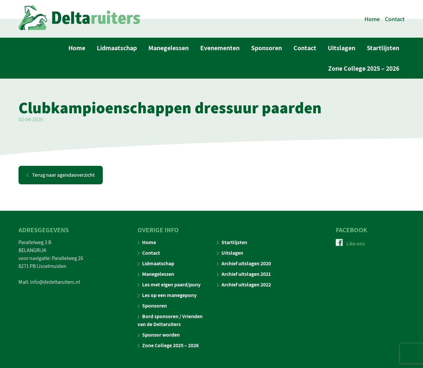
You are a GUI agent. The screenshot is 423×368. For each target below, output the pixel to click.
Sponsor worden (158, 334)
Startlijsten (383, 48)
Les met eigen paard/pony (169, 284)
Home (372, 19)
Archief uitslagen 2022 (244, 284)
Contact (394, 19)
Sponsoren (266, 48)
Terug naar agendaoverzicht (60, 174)
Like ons (350, 243)
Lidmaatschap (117, 48)
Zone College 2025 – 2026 (363, 68)
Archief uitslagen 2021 (244, 274)
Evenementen (220, 48)
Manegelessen (168, 48)
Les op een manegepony (167, 295)
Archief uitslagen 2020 (244, 263)
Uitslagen (341, 48)
